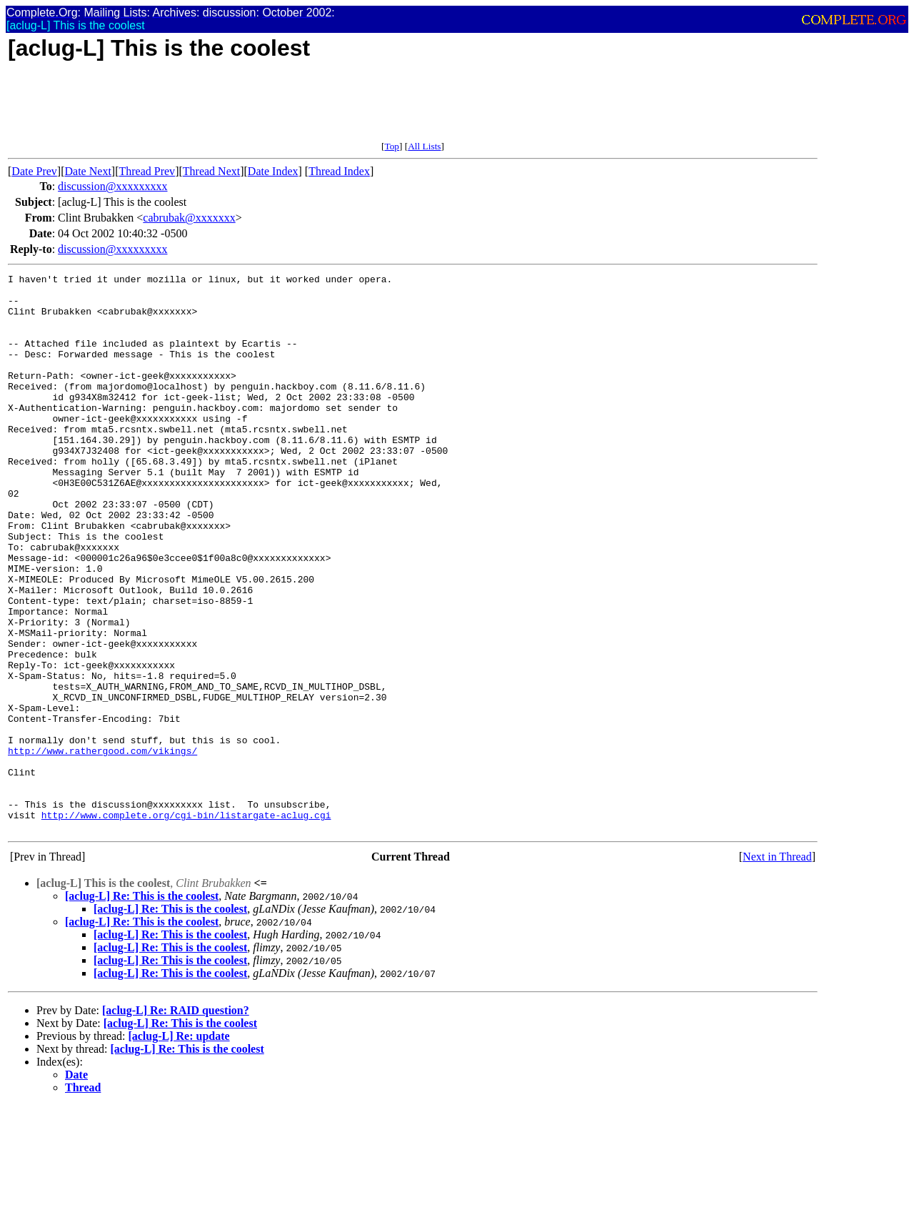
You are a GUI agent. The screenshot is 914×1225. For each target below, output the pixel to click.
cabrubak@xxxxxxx (189, 218)
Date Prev (34, 171)
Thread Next (211, 171)
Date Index (273, 171)
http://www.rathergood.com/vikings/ (102, 846)
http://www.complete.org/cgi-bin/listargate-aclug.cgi (186, 924)
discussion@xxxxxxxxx (112, 186)
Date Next (88, 171)
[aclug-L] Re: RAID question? (175, 1122)
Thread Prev (147, 171)
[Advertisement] (268, 108)
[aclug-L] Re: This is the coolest (142, 1007)
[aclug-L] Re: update (178, 1147)
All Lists (424, 146)
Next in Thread (777, 968)
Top (391, 146)
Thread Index (339, 171)
